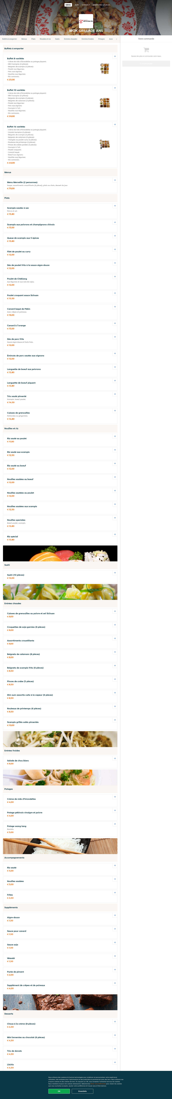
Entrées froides (88, 39)
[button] (116, 39)
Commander (146, 63)
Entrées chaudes (70, 39)
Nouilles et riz (45, 39)
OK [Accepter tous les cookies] (59, 1091)
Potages (101, 39)
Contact (86, 5)
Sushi (57, 39)
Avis (77, 5)
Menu (68, 5)
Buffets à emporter (9, 39)
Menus (24, 39)
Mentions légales (101, 5)
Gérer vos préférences (98, 1084)
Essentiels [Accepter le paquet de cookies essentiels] (82, 1091)
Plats (33, 39)
